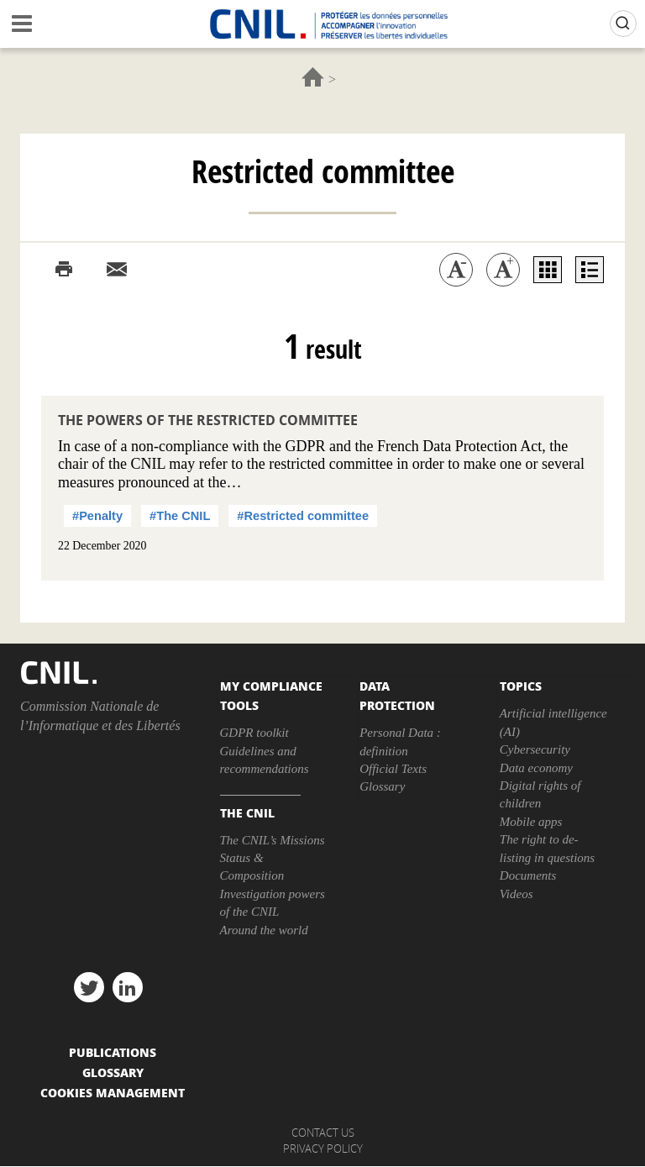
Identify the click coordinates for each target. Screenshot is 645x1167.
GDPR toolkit (254, 732)
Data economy (536, 768)
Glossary (382, 786)
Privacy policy (323, 1148)
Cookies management (112, 1092)
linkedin (128, 987)
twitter (89, 987)
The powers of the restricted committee (208, 420)
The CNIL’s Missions (272, 840)
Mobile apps (531, 821)
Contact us (322, 1132)
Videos (516, 894)
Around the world (264, 930)
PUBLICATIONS (112, 1051)
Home (313, 77)
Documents (528, 875)
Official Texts (393, 768)
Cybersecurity (535, 749)
